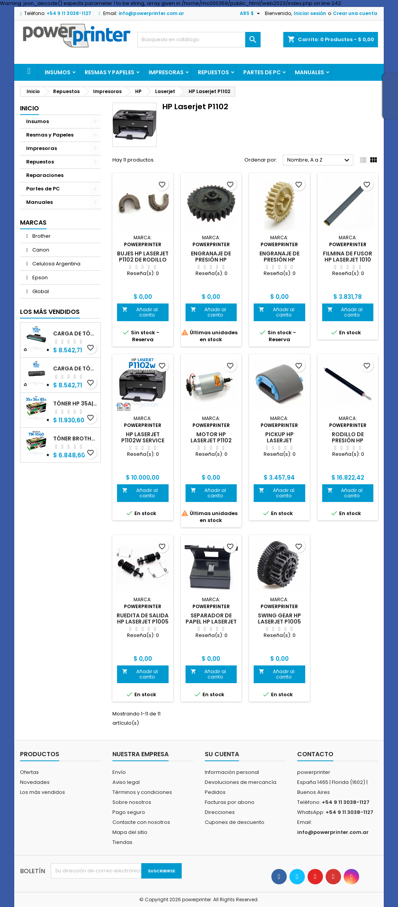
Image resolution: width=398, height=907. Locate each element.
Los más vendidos (50, 311)
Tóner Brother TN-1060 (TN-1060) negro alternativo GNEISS (75, 438)
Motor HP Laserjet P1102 (211, 437)
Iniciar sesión (310, 13)
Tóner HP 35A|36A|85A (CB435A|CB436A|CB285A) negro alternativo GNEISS (75, 403)
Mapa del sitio (129, 832)
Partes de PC (262, 72)
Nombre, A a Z (319, 160)
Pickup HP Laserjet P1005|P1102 (279, 440)
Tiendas (122, 842)
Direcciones (220, 812)
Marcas (33, 222)
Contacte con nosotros (141, 822)
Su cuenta (222, 754)
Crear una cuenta (355, 13)
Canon (40, 249)
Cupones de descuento (234, 822)
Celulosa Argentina (55, 263)
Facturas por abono (229, 802)
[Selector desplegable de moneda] (251, 13)
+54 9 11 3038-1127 (69, 13)
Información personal (232, 772)
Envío (119, 772)
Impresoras (166, 72)
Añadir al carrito (140, 312)
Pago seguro (128, 812)
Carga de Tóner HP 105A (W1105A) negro (75, 333)
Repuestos (213, 72)
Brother (41, 236)
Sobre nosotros (131, 802)
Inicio (29, 108)
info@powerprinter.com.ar (151, 13)
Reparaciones (45, 175)
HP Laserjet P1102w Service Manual (142, 440)
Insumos (57, 72)
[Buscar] (199, 39)
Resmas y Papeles (109, 72)
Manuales (309, 72)
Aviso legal (126, 782)
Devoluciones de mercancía (240, 782)
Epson (39, 277)
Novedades (35, 782)
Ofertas (29, 772)
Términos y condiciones (142, 792)
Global (40, 291)
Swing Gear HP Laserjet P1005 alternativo (279, 622)
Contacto (315, 754)
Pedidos (215, 792)
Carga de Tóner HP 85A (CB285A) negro (75, 368)
